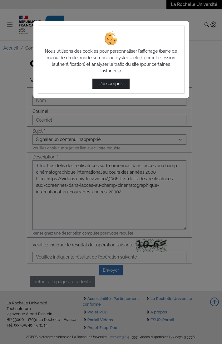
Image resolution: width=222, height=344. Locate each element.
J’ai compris (110, 83)
